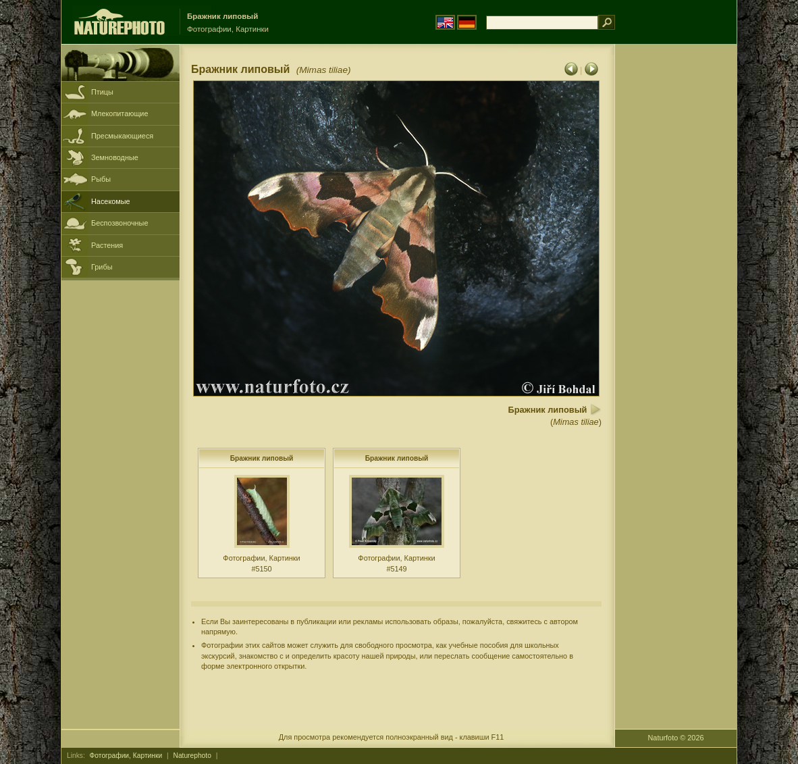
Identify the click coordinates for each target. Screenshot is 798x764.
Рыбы (101, 179)
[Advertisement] (676, 260)
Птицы (102, 92)
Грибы (101, 267)
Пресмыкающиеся (122, 136)
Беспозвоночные (119, 223)
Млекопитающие (119, 113)
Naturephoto (192, 755)
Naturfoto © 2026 (676, 738)
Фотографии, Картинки (126, 755)
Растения (107, 245)
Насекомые (110, 201)
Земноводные (114, 157)
